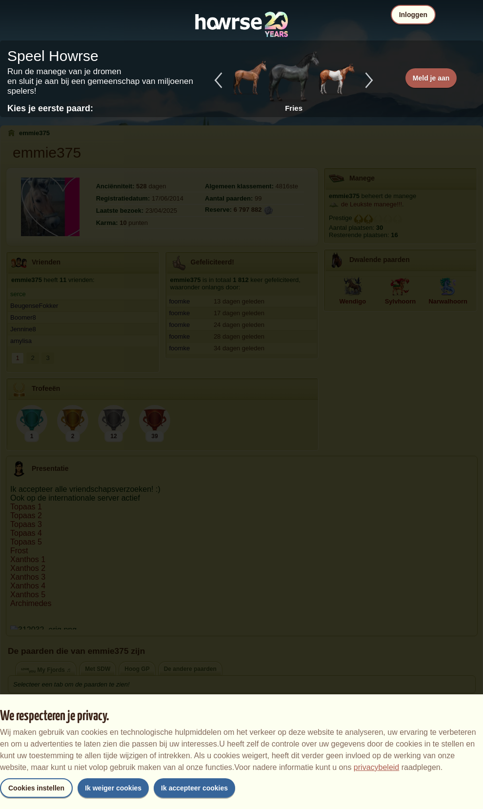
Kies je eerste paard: (50, 108)
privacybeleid (376, 767)
